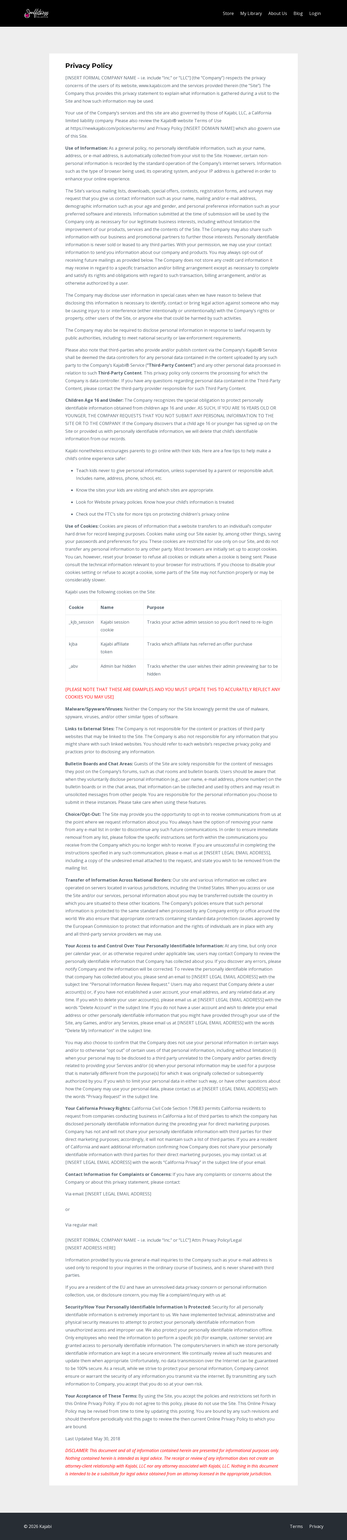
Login (315, 13)
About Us (277, 13)
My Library (251, 13)
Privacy (316, 1526)
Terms (296, 1526)
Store (228, 13)
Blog (298, 13)
